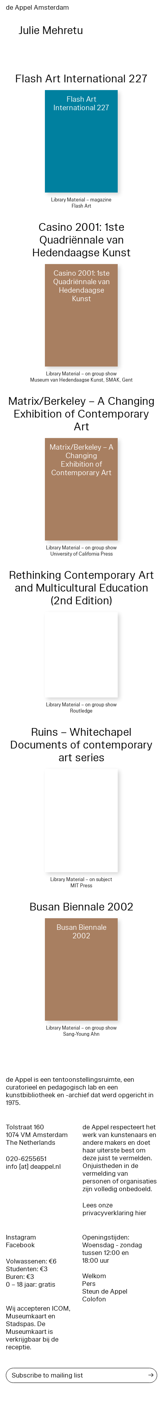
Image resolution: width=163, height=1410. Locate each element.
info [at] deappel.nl (33, 1166)
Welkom (94, 1276)
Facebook (20, 1245)
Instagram (21, 1237)
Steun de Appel (104, 1291)
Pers (89, 1283)
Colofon (94, 1299)
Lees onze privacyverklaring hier (114, 1209)
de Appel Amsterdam (37, 7)
